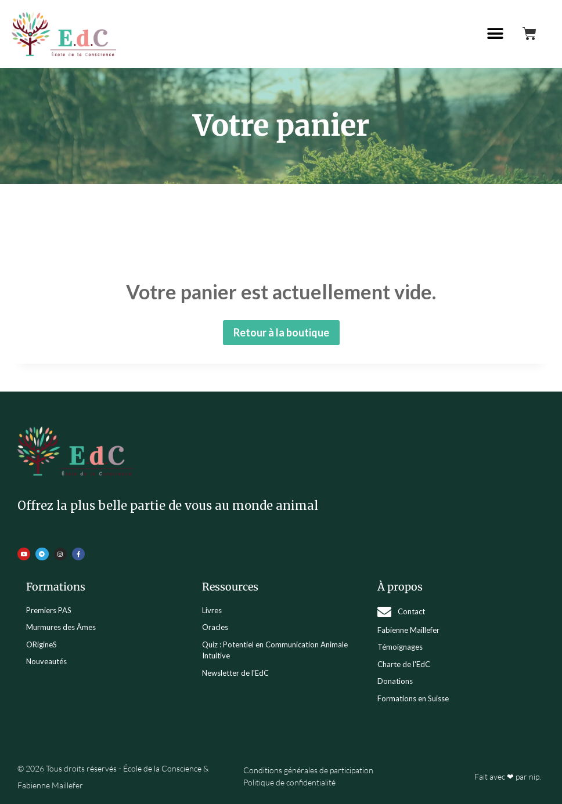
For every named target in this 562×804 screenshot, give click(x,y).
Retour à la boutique (281, 332)
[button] (495, 34)
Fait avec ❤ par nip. (507, 776)
